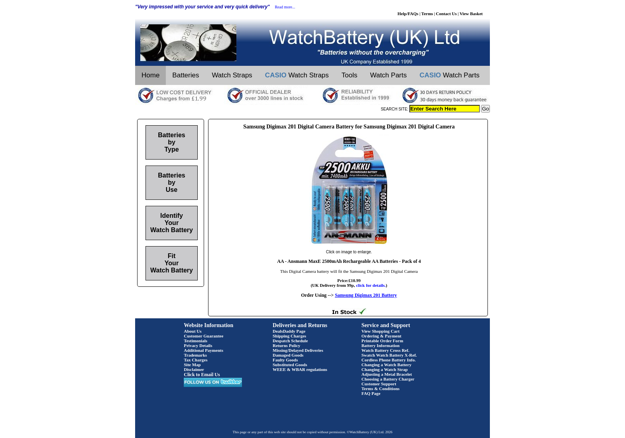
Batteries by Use (171, 182)
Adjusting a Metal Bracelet (387, 374)
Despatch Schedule (290, 340)
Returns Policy (286, 345)
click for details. (371, 285)
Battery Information (381, 345)
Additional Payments (203, 350)
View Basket (471, 13)
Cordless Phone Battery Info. (389, 359)
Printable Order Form (382, 340)
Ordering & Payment (381, 335)
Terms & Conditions (381, 388)
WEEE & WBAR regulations (300, 369)
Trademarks (195, 355)
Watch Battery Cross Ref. (385, 350)
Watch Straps (232, 75)
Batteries (185, 75)
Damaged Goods (288, 355)
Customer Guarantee (203, 335)
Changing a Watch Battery (386, 364)
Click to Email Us (202, 374)
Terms (427, 13)
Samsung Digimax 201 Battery (366, 295)
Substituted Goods (290, 364)
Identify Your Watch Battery (171, 222)
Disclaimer (194, 369)
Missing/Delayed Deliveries (298, 350)
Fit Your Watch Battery (171, 263)
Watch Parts (388, 75)
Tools (350, 75)
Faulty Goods (285, 359)
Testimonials (195, 340)
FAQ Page (371, 393)
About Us (192, 331)
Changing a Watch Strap (385, 369)
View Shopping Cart (381, 331)
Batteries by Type (171, 142)
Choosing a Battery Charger (388, 379)
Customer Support (379, 383)
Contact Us (446, 13)
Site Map (192, 364)
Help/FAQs (407, 13)
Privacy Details (198, 345)
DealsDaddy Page (289, 331)
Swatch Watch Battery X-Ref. (389, 355)
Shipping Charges (289, 335)
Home (150, 75)
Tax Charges (195, 359)
